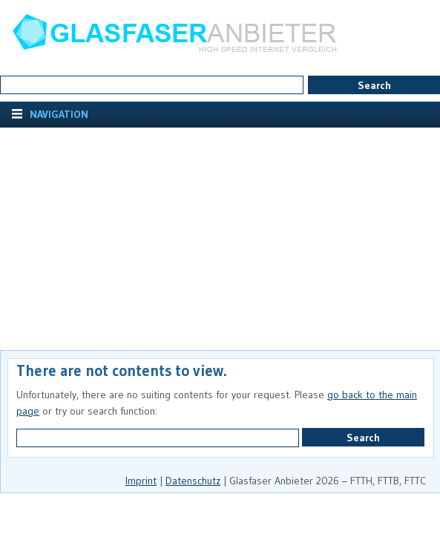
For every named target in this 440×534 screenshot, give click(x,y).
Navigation (57, 114)
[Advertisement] (220, 239)
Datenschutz (192, 480)
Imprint (141, 480)
